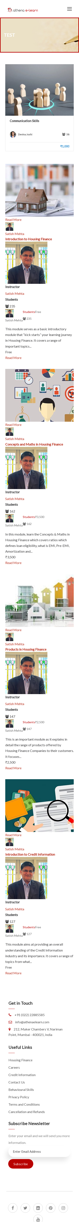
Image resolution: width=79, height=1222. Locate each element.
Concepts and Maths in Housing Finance (34, 444)
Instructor (12, 287)
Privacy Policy (18, 1097)
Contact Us (16, 1082)
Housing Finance (20, 1060)
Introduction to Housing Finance (28, 239)
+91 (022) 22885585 (30, 1015)
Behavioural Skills (21, 1089)
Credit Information (22, 1075)
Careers (14, 1067)
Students (11, 299)
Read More (13, 219)
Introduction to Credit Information (30, 854)
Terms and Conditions (24, 1104)
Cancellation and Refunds (26, 1112)
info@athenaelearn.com (32, 1022)
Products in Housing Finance (25, 649)
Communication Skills (24, 121)
